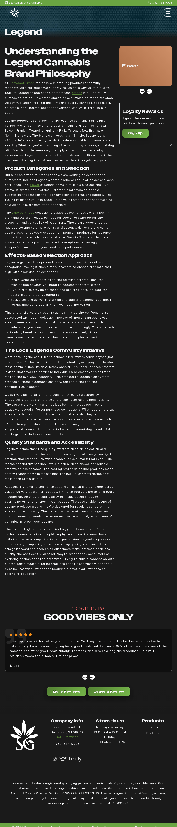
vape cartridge (23, 213)
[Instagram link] (55, 759)
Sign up (135, 133)
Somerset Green (22, 83)
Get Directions (67, 737)
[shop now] (63, 759)
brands (77, 93)
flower (35, 185)
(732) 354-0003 (160, 2)
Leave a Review (109, 691)
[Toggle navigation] (168, 12)
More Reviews (66, 691)
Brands (153, 727)
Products (153, 733)
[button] (145, 66)
